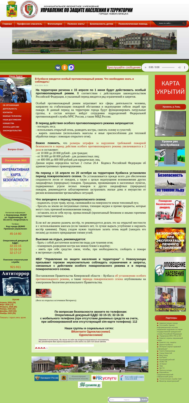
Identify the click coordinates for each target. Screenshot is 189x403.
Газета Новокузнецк (166, 351)
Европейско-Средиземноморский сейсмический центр (165, 374)
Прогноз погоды (164, 370)
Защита (68, 9)
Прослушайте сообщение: (124, 67)
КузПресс (162, 357)
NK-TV (160, 368)
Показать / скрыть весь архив (13, 317)
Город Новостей (164, 353)
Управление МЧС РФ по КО (169, 336)
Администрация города (167, 323)
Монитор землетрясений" (168, 381)
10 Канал (162, 364)
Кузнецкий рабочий (166, 360)
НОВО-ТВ (162, 362)
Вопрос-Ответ (16, 149)
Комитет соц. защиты (166, 342)
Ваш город (162, 355)
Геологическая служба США (169, 379)
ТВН (160, 366)
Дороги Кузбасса (165, 345)
